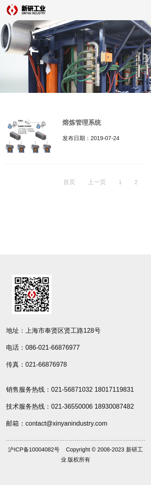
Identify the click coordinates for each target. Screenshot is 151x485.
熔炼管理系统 (81, 122)
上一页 (97, 181)
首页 (69, 181)
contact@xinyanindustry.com (66, 423)
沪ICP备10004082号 (34, 449)
